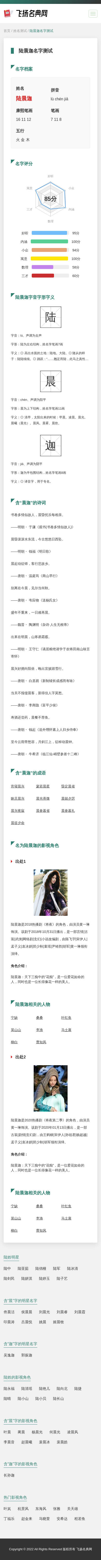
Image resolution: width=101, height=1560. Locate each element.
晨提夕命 (17, 823)
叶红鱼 (66, 1018)
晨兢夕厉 (68, 798)
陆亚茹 (23, 1268)
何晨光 (54, 1432)
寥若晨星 (43, 786)
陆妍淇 (26, 1278)
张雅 (56, 1509)
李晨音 (9, 1442)
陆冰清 (72, 1268)
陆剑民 (9, 1278)
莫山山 (16, 1030)
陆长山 (58, 1398)
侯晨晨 (26, 1312)
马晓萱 (44, 1519)
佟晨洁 (9, 1312)
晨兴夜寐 (17, 811)
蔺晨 (21, 1432)
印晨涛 (9, 1322)
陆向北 (62, 1388)
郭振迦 (26, 1355)
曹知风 (41, 1042)
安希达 (62, 1519)
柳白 (14, 1042)
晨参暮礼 (68, 811)
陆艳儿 (44, 1388)
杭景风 (23, 1509)
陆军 (56, 1268)
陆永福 (9, 1388)
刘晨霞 (79, 1312)
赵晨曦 (26, 1442)
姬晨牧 (58, 1322)
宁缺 (14, 1018)
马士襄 (66, 1030)
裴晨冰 (44, 1442)
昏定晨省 (68, 786)
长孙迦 (9, 1475)
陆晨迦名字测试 (41, 31)
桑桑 (39, 1018)
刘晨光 (44, 1312)
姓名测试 (20, 31)
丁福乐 (9, 1519)
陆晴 (7, 1398)
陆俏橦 (40, 1268)
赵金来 (26, 1519)
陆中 (7, 1268)
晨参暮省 (43, 811)
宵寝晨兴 (17, 786)
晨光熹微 (43, 798)
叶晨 (7, 1432)
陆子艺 (62, 1278)
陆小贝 (40, 1398)
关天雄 (72, 1509)
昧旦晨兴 (17, 798)
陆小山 (23, 1398)
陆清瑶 (26, 1388)
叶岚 (7, 1509)
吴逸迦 (9, 1355)
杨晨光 (37, 1432)
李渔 (39, 1030)
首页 (7, 31)
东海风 (40, 1509)
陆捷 (78, 1388)
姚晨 (42, 1322)
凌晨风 (72, 1432)
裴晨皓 (62, 1442)
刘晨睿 (62, 1312)
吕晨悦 (26, 1322)
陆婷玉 (44, 1278)
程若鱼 (79, 1519)
